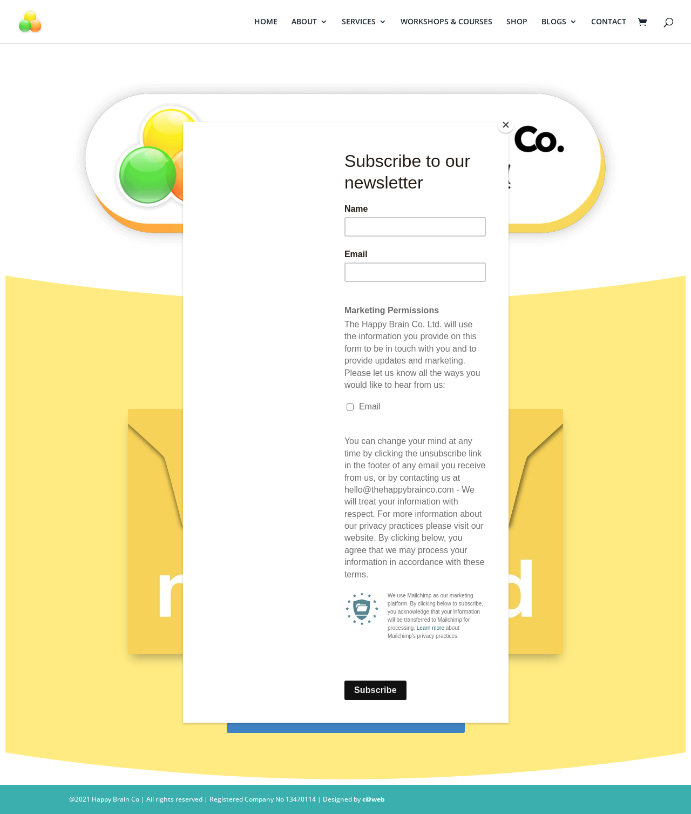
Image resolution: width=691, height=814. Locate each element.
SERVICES (359, 22)
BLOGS (553, 22)
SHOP (516, 22)
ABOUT (304, 22)
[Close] (506, 125)
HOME (265, 22)
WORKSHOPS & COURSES (446, 22)
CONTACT (608, 22)
